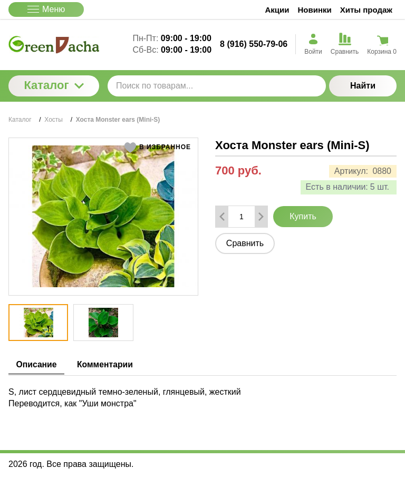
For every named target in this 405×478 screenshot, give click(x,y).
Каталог (53, 85)
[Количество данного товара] (241, 216)
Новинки (315, 9)
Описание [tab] (37, 364)
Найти (362, 85)
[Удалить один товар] (222, 216)
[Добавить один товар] (261, 216)
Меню (46, 9)
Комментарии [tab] (108, 364)
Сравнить (245, 243)
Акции (277, 9)
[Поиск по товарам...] (217, 85)
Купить (303, 216)
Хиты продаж (366, 9)
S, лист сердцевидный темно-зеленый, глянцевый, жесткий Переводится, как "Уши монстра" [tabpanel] (124, 397)
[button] (157, 147)
